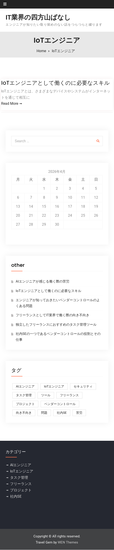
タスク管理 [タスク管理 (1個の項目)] (24, 395)
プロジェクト (21, 490)
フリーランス (21, 484)
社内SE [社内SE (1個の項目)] (62, 413)
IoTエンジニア (21, 472)
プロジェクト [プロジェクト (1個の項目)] (25, 404)
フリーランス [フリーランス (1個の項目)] (69, 395)
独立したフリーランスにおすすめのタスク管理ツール (56, 325)
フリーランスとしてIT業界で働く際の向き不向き (52, 316)
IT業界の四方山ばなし (38, 17)
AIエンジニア (20, 465)
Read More (9, 104)
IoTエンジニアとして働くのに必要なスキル (55, 83)
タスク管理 (19, 478)
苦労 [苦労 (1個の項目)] (79, 413)
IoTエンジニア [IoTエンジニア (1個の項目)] (54, 387)
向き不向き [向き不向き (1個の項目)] (24, 413)
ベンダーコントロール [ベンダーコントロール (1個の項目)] (60, 404)
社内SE (16, 497)
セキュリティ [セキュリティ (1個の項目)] (83, 387)
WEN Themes (68, 543)
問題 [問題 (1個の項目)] (44, 413)
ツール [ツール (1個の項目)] (45, 395)
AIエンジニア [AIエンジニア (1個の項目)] (25, 387)
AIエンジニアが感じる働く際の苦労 (42, 282)
